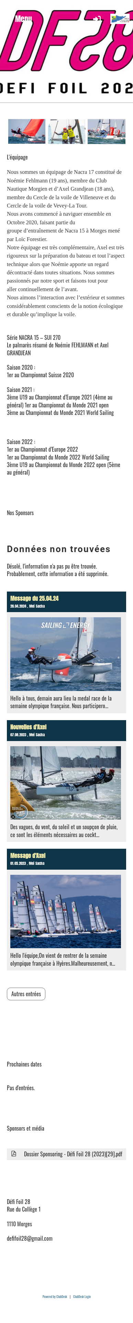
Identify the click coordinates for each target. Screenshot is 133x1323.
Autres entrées (26, 994)
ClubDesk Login (82, 1296)
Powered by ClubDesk (55, 1296)
